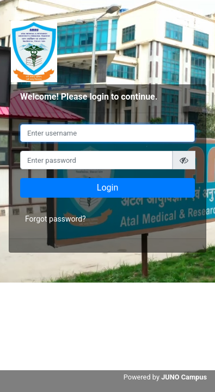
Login (107, 187)
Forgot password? (55, 219)
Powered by (165, 377)
